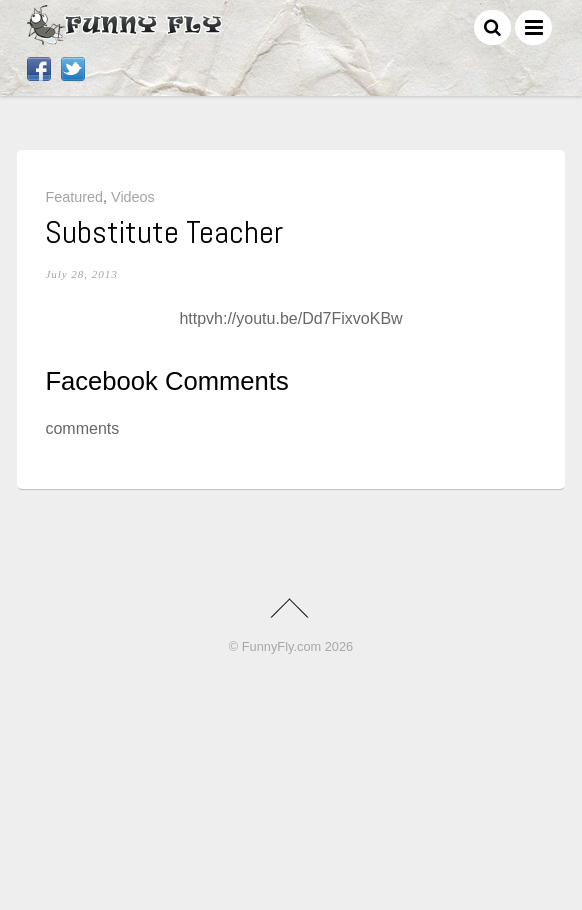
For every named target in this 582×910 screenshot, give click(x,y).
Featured (74, 197)
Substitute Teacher (164, 232)
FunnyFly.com (281, 646)
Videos (133, 197)
